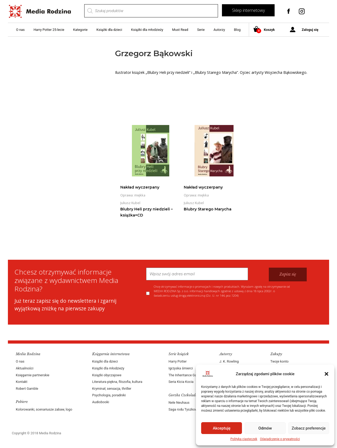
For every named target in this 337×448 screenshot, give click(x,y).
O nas (20, 30)
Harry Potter (177, 361)
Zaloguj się (310, 30)
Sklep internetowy (248, 10)
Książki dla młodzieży (147, 30)
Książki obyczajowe (106, 375)
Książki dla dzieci (109, 30)
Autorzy (219, 30)
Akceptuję (221, 428)
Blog (237, 30)
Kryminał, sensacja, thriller (111, 389)
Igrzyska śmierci (180, 368)
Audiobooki (100, 402)
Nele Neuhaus (179, 402)
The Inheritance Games (185, 375)
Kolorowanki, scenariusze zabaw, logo (44, 409)
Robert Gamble (27, 389)
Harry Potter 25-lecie (48, 30)
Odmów (265, 428)
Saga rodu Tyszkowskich (186, 409)
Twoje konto (279, 361)
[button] (326, 374)
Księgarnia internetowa (111, 354)
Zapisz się (287, 274)
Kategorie (80, 30)
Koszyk (266, 30)
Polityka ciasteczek (243, 439)
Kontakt (21, 382)
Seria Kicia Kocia (181, 382)
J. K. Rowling (229, 361)
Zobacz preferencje (309, 428)
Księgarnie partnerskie (32, 375)
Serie (201, 30)
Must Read (180, 30)
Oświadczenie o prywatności (280, 439)
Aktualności (24, 368)
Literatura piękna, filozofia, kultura (117, 382)
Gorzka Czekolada (182, 395)
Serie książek (178, 354)
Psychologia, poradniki (109, 395)
